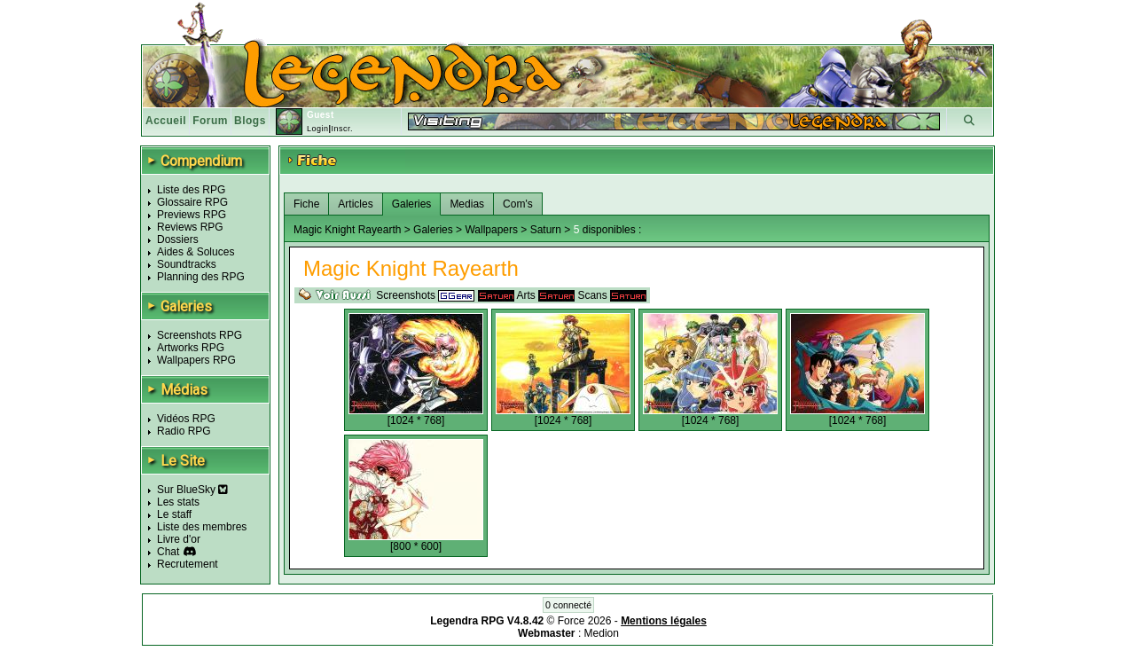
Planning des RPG (201, 277)
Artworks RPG (190, 347)
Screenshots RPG (199, 335)
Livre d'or (178, 539)
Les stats (178, 502)
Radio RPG (184, 431)
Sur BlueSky (192, 489)
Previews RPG (191, 214)
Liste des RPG (191, 190)
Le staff (174, 514)
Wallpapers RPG (196, 360)
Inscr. (342, 128)
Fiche (306, 204)
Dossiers (178, 239)
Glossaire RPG (192, 202)
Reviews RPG (190, 227)
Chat (168, 551)
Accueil (165, 120)
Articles (355, 204)
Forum (210, 120)
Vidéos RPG (186, 418)
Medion (601, 633)
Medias (467, 204)
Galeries (412, 204)
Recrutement (187, 564)
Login (318, 128)
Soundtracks (186, 264)
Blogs (250, 120)
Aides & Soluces (195, 252)
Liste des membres (202, 527)
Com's (518, 204)
